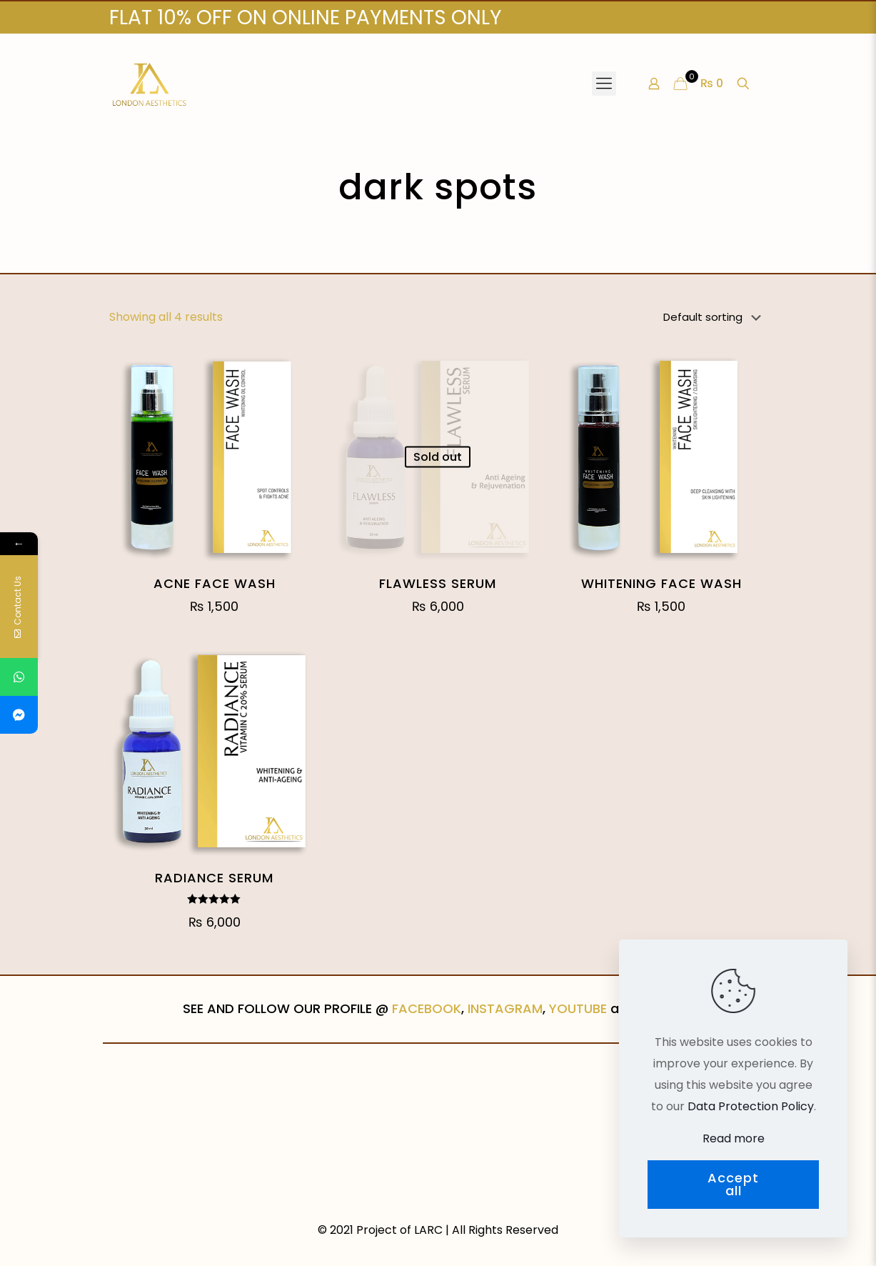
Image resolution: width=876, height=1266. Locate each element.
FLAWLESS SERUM (437, 583)
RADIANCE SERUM (214, 878)
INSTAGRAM (505, 1008)
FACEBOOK (426, 1008)
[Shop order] (715, 317)
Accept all (733, 1184)
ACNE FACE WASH (214, 583)
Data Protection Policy (751, 1106)
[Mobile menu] (604, 83)
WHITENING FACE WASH (661, 583)
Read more (734, 1138)
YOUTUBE (578, 1008)
